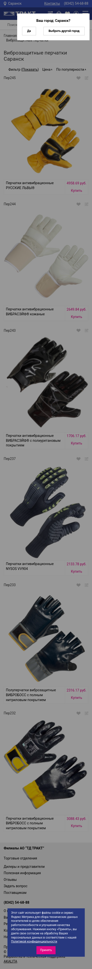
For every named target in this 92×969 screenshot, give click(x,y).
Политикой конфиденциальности (34, 941)
